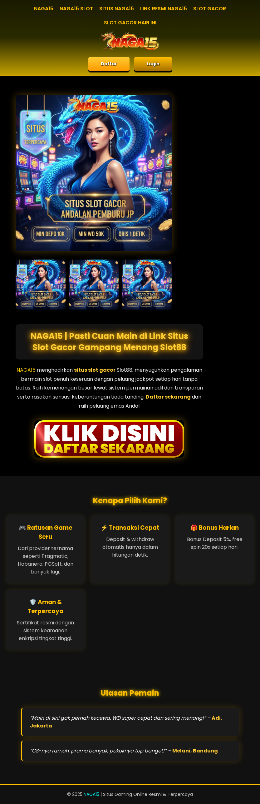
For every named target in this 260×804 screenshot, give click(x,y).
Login (153, 64)
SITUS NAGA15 (116, 8)
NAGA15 (43, 8)
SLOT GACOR (209, 8)
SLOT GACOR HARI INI (130, 22)
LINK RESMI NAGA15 (163, 8)
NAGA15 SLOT (76, 8)
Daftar (109, 64)
